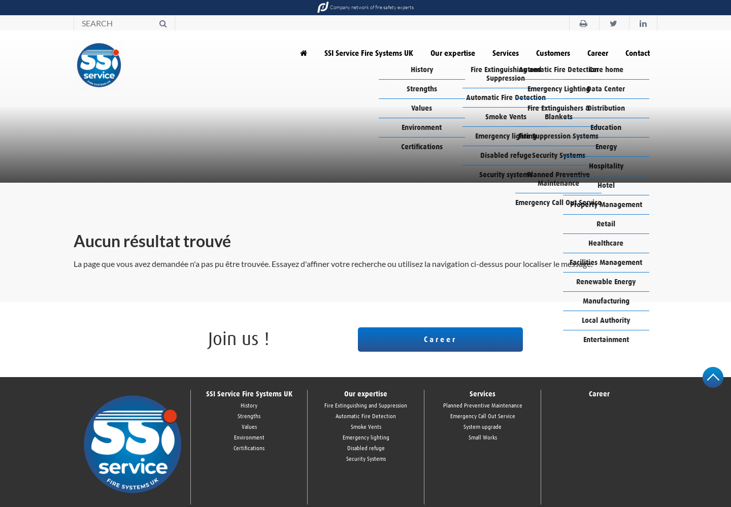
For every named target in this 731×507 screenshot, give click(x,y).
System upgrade (482, 427)
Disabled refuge (366, 448)
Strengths (249, 416)
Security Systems (366, 459)
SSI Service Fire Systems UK (368, 53)
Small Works (483, 437)
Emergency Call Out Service (482, 416)
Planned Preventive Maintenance (482, 405)
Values (249, 427)
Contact (637, 53)
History (249, 405)
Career (597, 53)
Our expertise (452, 53)
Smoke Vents (366, 427)
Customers (553, 53)
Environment (249, 437)
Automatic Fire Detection (366, 416)
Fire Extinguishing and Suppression (365, 405)
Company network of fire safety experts (365, 8)
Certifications (249, 448)
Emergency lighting (366, 437)
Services (505, 53)
